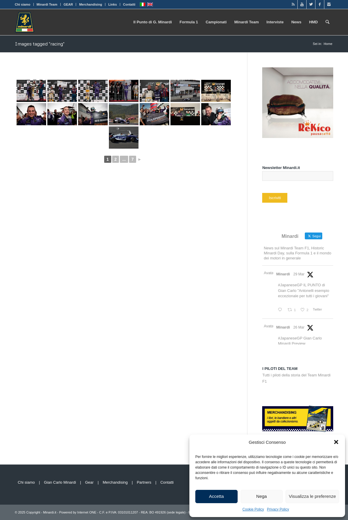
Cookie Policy (253, 509)
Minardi (283, 274)
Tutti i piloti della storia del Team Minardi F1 (296, 375)
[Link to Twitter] (311, 4)
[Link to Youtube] (302, 4)
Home (328, 44)
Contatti (129, 4)
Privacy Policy (278, 509)
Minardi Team (47, 4)
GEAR (68, 4)
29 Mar (298, 274)
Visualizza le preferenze (312, 496)
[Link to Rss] (293, 4)
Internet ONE (86, 512)
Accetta (216, 496)
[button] (336, 442)
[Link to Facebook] (319, 4)
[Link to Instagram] (328, 4)
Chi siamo (22, 4)
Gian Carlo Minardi (60, 482)
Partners (144, 482)
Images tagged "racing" (40, 44)
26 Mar (298, 327)
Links (112, 4)
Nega (261, 496)
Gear (89, 482)
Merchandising (90, 4)
